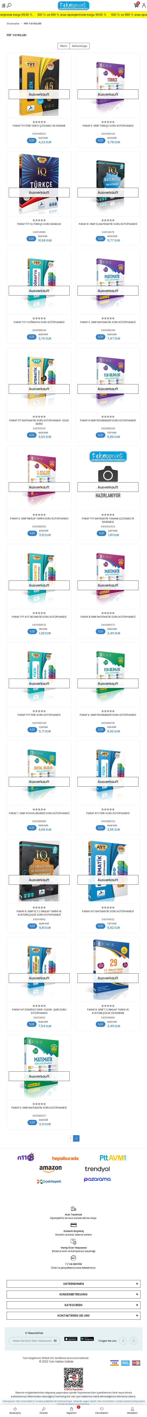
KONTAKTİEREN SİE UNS (74, 1316)
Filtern (63, 46)
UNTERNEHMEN (73, 1284)
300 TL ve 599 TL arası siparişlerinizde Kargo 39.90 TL (83, 15)
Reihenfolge (79, 46)
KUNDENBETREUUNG (73, 1294)
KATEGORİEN (73, 1305)
